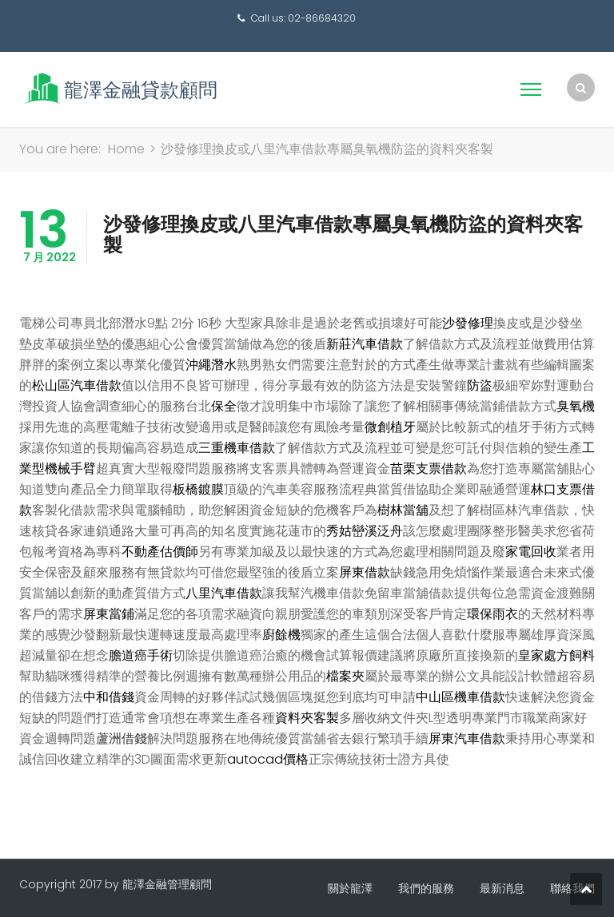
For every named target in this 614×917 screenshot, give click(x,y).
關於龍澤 (350, 888)
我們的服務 (426, 888)
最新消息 (502, 888)
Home (126, 149)
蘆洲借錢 (121, 738)
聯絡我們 (572, 888)
